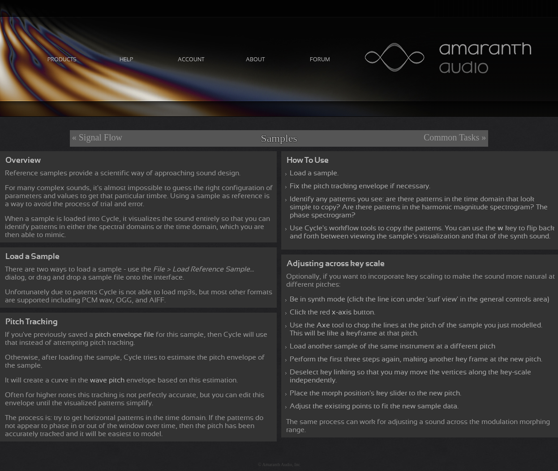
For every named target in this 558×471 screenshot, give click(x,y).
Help (126, 59)
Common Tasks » (455, 137)
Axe (323, 325)
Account (191, 59)
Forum (320, 59)
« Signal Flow (97, 137)
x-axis (342, 312)
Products (62, 59)
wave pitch (107, 380)
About (255, 59)
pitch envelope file (124, 335)
